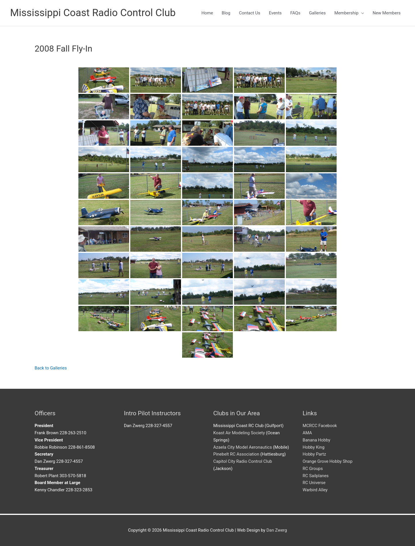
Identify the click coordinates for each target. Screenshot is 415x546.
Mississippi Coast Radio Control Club (93, 13)
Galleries (317, 13)
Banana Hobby (317, 440)
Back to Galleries (51, 368)
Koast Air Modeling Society (239, 432)
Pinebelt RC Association (236, 454)
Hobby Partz (314, 454)
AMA (307, 432)
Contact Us (249, 13)
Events (275, 13)
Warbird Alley (315, 489)
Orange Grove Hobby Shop (328, 461)
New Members (387, 13)
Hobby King (314, 447)
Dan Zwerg (276, 530)
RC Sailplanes (316, 475)
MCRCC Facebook (320, 425)
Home (207, 13)
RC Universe (314, 482)
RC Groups (313, 468)
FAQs (295, 13)
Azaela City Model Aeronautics (242, 447)
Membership (346, 13)
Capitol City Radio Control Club (242, 461)
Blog (226, 13)
